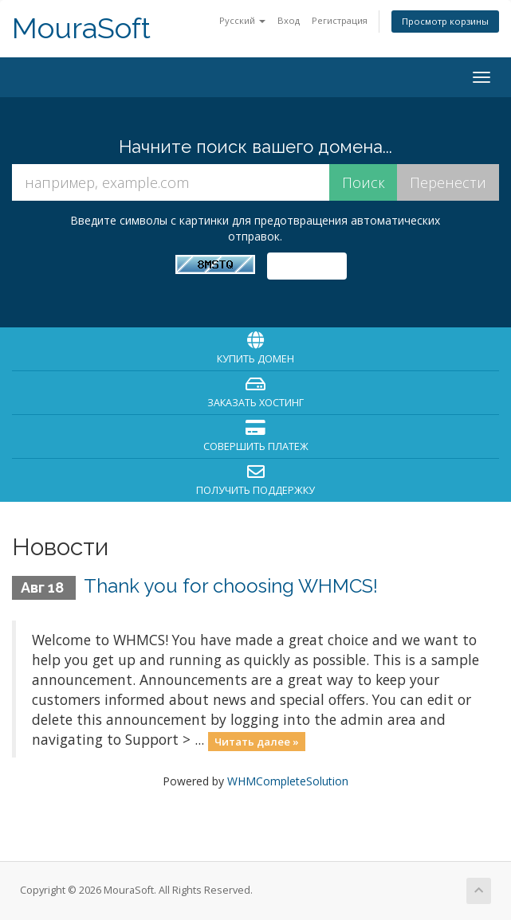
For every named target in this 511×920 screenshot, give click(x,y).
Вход (288, 20)
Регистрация (340, 20)
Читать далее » (256, 741)
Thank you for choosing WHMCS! (231, 585)
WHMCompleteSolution (287, 781)
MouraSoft (81, 28)
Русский (242, 20)
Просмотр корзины (445, 21)
